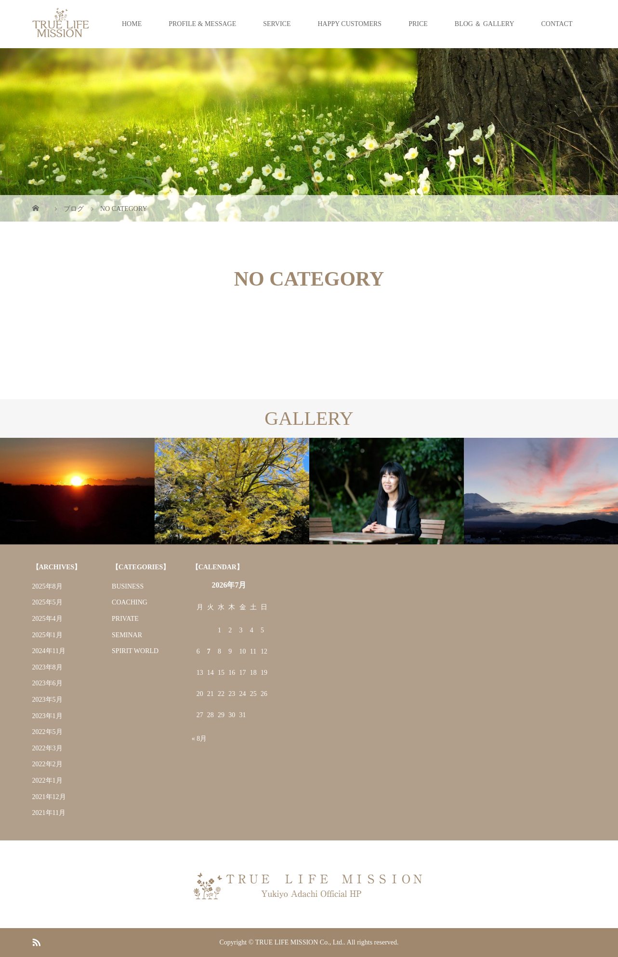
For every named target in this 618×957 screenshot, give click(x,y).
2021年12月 (49, 796)
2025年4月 (47, 618)
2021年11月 (49, 812)
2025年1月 (47, 635)
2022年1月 (47, 780)
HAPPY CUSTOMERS (349, 23)
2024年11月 (49, 651)
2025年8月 (47, 586)
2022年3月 (47, 748)
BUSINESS (128, 586)
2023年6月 (47, 683)
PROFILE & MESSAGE (202, 23)
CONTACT (557, 23)
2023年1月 (47, 716)
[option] (77, 491)
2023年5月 (47, 699)
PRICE (418, 23)
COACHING (129, 602)
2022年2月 (47, 764)
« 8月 (199, 738)
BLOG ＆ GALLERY (484, 23)
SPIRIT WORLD (135, 651)
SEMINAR (127, 635)
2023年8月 (47, 667)
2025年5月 (47, 602)
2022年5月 (47, 731)
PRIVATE (125, 618)
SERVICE (276, 23)
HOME (132, 23)
